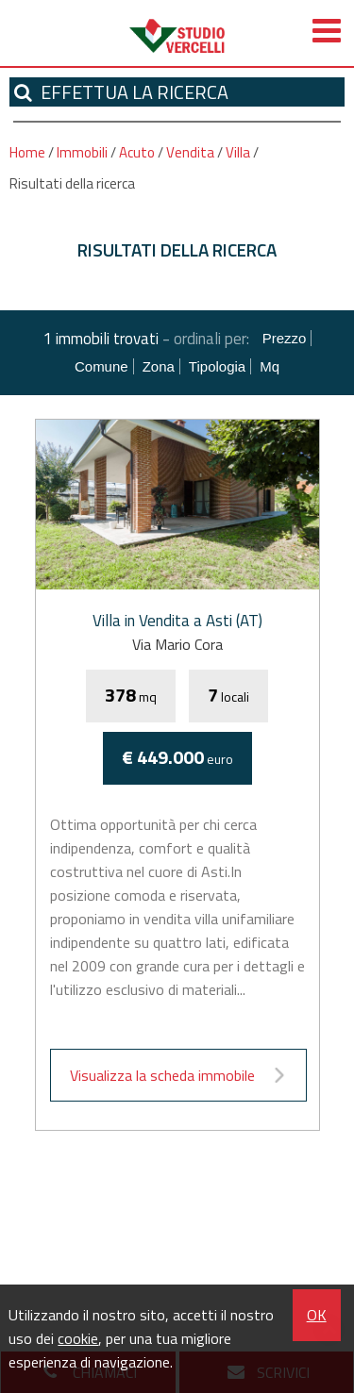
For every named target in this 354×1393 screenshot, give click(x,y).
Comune (101, 366)
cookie (78, 1338)
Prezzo (284, 338)
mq (269, 366)
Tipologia (217, 366)
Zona (159, 366)
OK (317, 1314)
